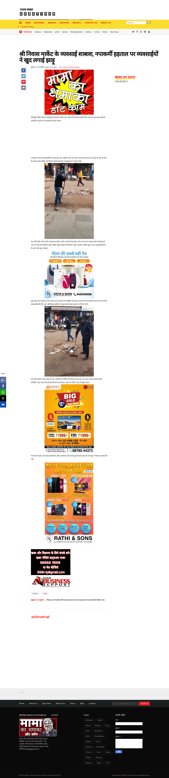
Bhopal (52, 23)
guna (88, 736)
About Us (33, 703)
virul (107, 763)
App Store (46, 703)
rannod (99, 757)
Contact (92, 703)
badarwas (48, 32)
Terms (72, 703)
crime (107, 725)
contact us (91, 23)
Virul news (114, 32)
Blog (82, 703)
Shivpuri (64, 23)
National (39, 23)
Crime (96, 32)
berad (88, 725)
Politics (88, 32)
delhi (88, 731)
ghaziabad (98, 731)
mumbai (89, 747)
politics (88, 757)
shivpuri (35, 593)
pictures (89, 752)
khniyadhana (99, 736)
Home (28, 23)
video (45, 593)
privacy (77, 23)
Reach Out (60, 703)
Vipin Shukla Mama (71, 67)
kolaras (38, 32)
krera (98, 741)
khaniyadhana (76, 32)
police (107, 752)
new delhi (100, 747)
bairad (100, 720)
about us (106, 23)
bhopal (97, 725)
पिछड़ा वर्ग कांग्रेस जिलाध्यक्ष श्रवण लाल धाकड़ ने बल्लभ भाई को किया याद (76, 600)
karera (65, 32)
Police (104, 32)
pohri (57, 32)
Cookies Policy (27, 26)
